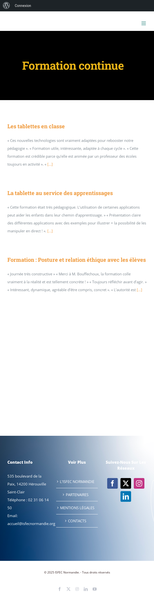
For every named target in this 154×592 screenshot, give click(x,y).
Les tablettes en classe (36, 126)
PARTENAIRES (77, 494)
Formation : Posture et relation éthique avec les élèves (76, 259)
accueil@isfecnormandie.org (31, 523)
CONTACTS (77, 520)
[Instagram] (139, 483)
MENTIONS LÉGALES (77, 507)
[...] (50, 164)
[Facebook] (112, 483)
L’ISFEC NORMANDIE (77, 481)
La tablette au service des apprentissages (60, 193)
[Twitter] (125, 483)
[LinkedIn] (125, 496)
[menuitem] (6, 5)
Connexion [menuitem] (23, 6)
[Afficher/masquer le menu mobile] (144, 23)
